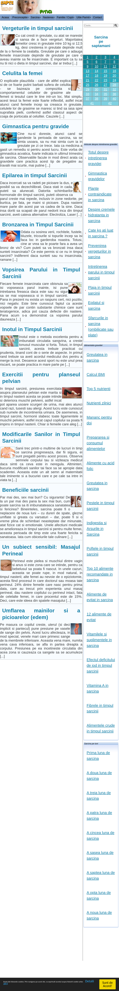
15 (105, 71)
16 (114, 71)
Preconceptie (19, 17)
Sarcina (35, 17)
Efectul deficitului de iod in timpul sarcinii (101, 665)
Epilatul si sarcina (96, 305)
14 (96, 71)
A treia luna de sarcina (99, 796)
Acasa (5, 17)
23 (105, 80)
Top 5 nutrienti (98, 389)
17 (87, 75)
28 (114, 85)
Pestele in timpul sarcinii (100, 506)
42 (110, 103)
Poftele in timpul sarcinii (100, 551)
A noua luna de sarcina (99, 915)
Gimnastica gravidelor (97, 176)
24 (114, 80)
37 (87, 98)
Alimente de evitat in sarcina (100, 597)
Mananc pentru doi (99, 420)
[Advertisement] (101, 123)
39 (105, 98)
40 (114, 98)
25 (87, 85)
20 (114, 75)
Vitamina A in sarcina (97, 688)
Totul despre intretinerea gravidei (98, 158)
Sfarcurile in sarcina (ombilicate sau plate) (100, 326)
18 (96, 75)
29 (87, 89)
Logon (104, 19)
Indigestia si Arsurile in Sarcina (97, 528)
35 (105, 94)
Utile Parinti (83, 17)
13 (87, 71)
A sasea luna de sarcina (100, 855)
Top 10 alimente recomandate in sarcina (100, 574)
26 (96, 85)
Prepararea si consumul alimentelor (98, 443)
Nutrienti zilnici (99, 403)
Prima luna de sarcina (98, 756)
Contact (97, 17)
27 (105, 85)
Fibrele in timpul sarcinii (100, 708)
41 (92, 103)
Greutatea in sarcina (97, 357)
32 (114, 89)
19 (105, 75)
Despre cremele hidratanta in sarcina (101, 215)
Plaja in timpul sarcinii (100, 290)
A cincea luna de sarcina (100, 835)
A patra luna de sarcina (99, 815)
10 (96, 66)
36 (114, 94)
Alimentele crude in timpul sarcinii (101, 728)
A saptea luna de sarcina (101, 875)
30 (96, 89)
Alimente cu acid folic (100, 466)
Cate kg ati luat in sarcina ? (100, 233)
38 (96, 98)
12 (114, 66)
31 (105, 89)
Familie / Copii (65, 17)
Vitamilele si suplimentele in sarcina (99, 640)
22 (96, 80)
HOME (114, 19)
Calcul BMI (96, 374)
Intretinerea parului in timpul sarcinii (101, 272)
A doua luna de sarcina (99, 776)
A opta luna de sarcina (99, 895)
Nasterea (48, 17)
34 (96, 94)
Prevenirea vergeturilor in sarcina (99, 251)
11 (105, 66)
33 (87, 94)
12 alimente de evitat (99, 617)
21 (87, 80)
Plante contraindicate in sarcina (100, 194)
